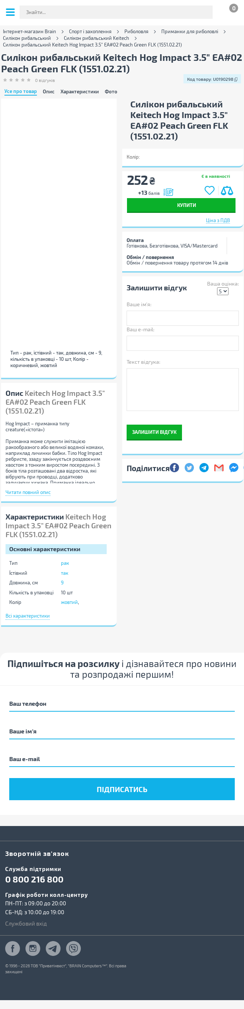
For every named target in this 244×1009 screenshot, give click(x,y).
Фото (111, 91)
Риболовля (136, 31)
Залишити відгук (154, 432)
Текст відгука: (143, 362)
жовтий (69, 602)
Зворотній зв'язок (37, 853)
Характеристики (80, 91)
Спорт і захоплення (90, 31)
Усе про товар (20, 91)
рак (65, 563)
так (64, 573)
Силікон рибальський (27, 38)
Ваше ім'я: (139, 304)
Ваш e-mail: (140, 329)
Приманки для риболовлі (189, 31)
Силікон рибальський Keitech (96, 38)
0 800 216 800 (34, 879)
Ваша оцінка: (223, 283)
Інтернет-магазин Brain (29, 31)
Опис (49, 91)
